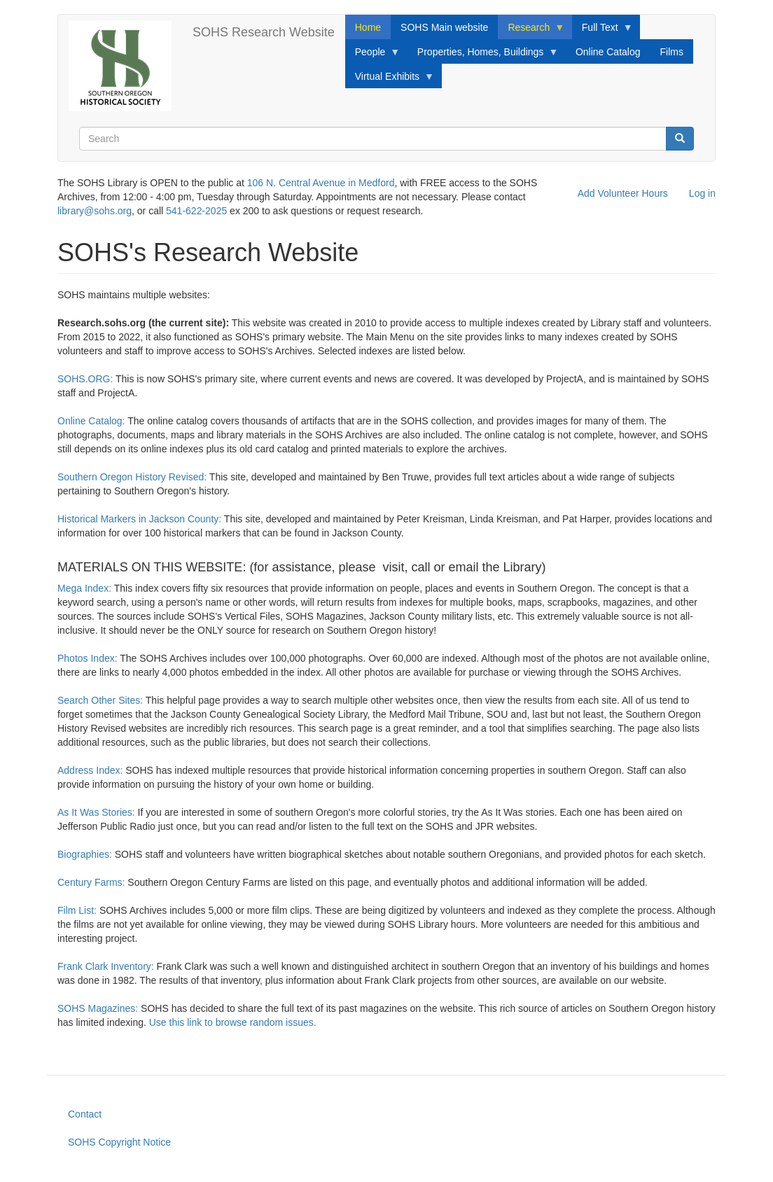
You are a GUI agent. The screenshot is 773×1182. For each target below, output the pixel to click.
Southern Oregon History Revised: (132, 476)
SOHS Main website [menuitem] (444, 27)
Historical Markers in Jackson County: (139, 518)
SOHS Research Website (264, 32)
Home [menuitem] (368, 27)
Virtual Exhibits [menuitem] (389, 80)
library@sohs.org (94, 210)
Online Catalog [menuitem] (608, 51)
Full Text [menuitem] (602, 31)
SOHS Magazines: (97, 1008)
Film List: (78, 910)
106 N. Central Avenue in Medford (321, 182)
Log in (702, 193)
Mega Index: (84, 588)
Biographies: (84, 854)
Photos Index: (87, 658)
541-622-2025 (196, 210)
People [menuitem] (373, 55)
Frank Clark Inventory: (105, 966)
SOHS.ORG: (86, 378)
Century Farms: (91, 882)
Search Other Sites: (100, 700)
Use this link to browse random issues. (234, 1022)
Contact (85, 1114)
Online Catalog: (92, 420)
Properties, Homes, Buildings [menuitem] (483, 55)
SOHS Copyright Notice (119, 1142)
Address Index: (90, 770)
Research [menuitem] (531, 31)
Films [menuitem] (671, 51)
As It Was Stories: (96, 812)
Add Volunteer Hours (623, 193)
